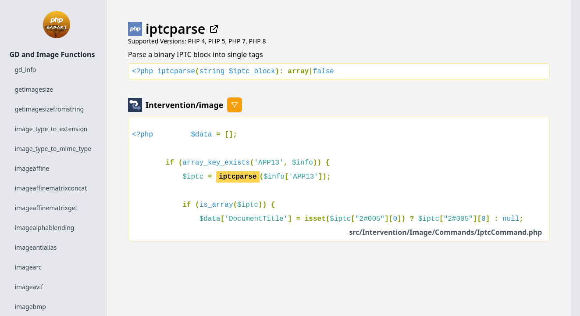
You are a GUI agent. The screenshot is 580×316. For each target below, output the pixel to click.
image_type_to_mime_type (53, 148)
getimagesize (34, 89)
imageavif (29, 287)
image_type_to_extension (51, 129)
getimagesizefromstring (49, 109)
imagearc (28, 267)
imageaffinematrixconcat (51, 188)
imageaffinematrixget (46, 208)
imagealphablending (45, 227)
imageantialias (36, 247)
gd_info (25, 69)
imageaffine (32, 168)
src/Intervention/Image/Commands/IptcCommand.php (445, 232)
